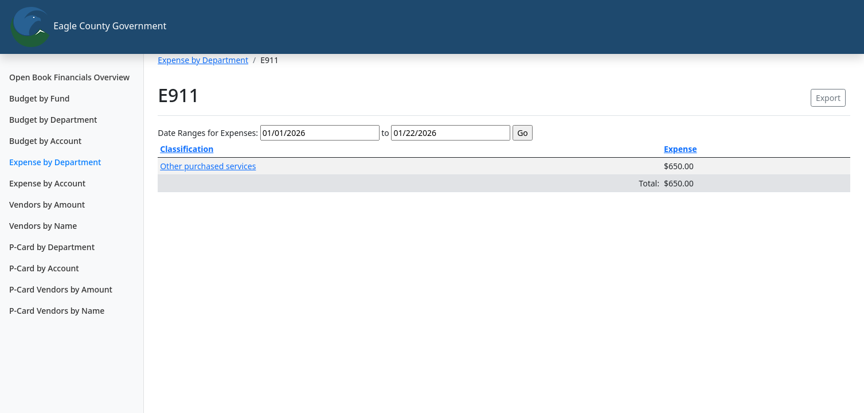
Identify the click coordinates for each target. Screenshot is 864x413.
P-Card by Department (52, 246)
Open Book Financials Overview (69, 77)
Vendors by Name (43, 225)
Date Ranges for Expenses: (208, 132)
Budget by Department (53, 119)
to (385, 132)
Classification (186, 148)
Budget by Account (45, 140)
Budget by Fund (39, 98)
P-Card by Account (44, 268)
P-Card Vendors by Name (56, 310)
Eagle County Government (76, 27)
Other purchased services (208, 166)
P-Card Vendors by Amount (60, 289)
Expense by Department (55, 162)
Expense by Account (47, 183)
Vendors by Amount (47, 204)
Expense (680, 148)
